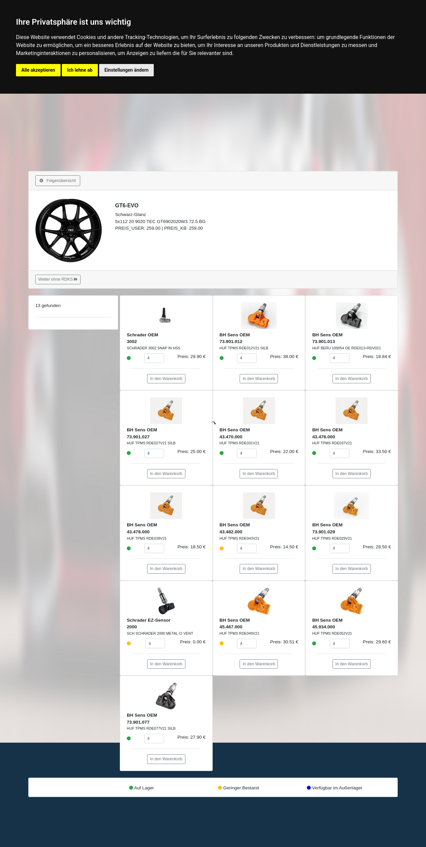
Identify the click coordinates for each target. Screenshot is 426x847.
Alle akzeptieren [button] (38, 70)
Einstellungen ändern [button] (127, 70)
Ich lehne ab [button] (80, 70)
